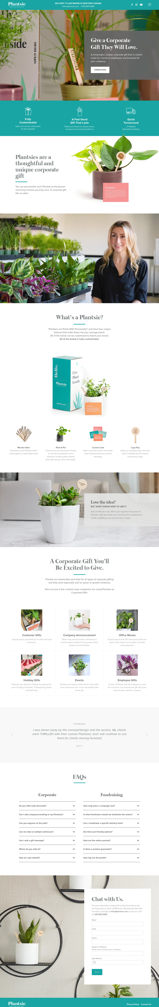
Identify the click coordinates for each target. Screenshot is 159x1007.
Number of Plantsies (106, 949)
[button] (149, 3)
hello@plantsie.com (70, 6)
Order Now (100, 69)
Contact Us (146, 1004)
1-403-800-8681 (87, 6)
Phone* (94, 939)
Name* (94, 921)
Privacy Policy (133, 1004)
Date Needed (97, 960)
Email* (94, 930)
